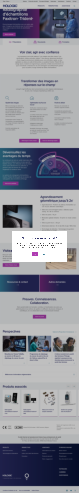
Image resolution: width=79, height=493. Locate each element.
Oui (35, 254)
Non (44, 254)
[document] (39, 246)
